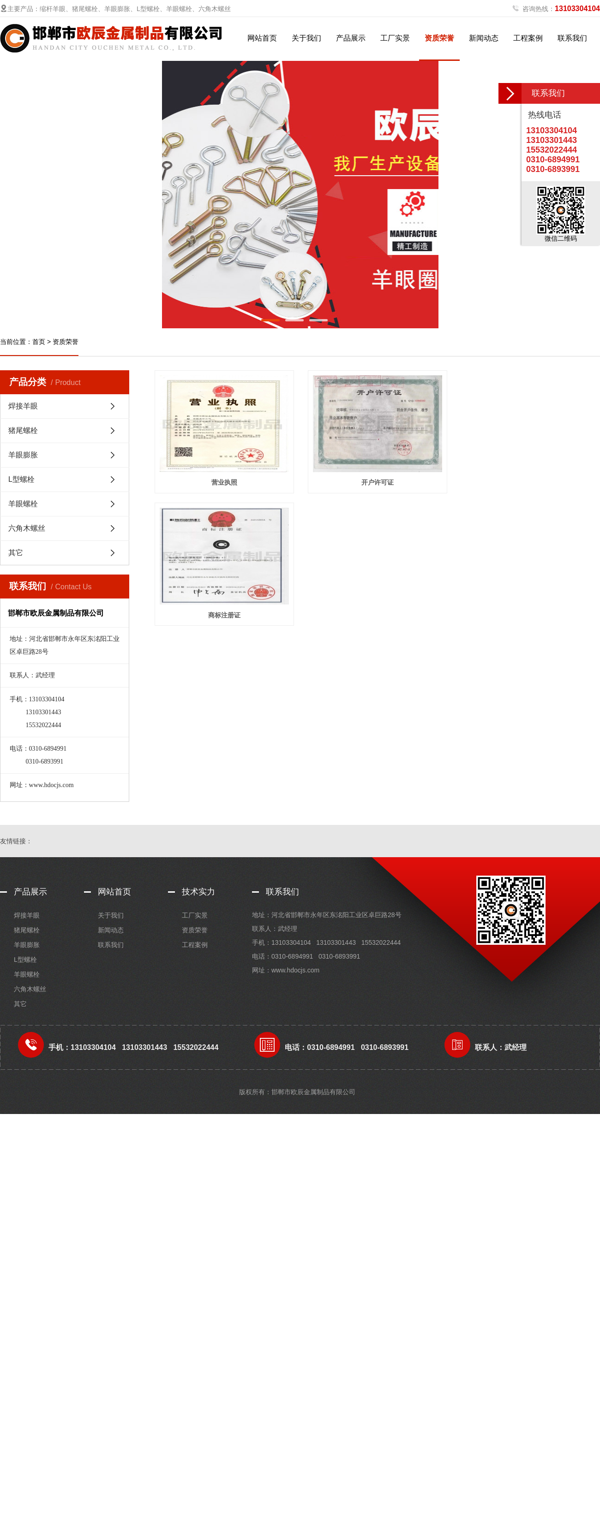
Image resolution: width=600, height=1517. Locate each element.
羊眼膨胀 (23, 455)
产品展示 (351, 38)
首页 (38, 341)
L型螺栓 (21, 479)
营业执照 (226, 485)
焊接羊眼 (23, 406)
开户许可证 (382, 485)
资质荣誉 (439, 38)
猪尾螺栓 (23, 430)
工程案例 (528, 38)
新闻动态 (483, 38)
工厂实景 (395, 38)
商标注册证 (226, 619)
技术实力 (198, 891)
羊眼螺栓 (23, 504)
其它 (15, 553)
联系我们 (572, 38)
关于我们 (306, 38)
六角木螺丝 (26, 528)
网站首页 (262, 38)
